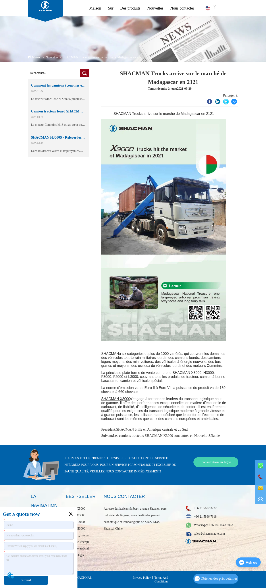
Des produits (130, 8)
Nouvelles (155, 8)
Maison (95, 8)
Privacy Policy (142, 577)
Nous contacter (182, 8)
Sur (111, 8)
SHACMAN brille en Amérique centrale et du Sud (152, 429)
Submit (26, 580)
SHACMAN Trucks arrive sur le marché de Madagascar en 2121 (103, 57)
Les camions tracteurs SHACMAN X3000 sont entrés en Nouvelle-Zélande (166, 435)
